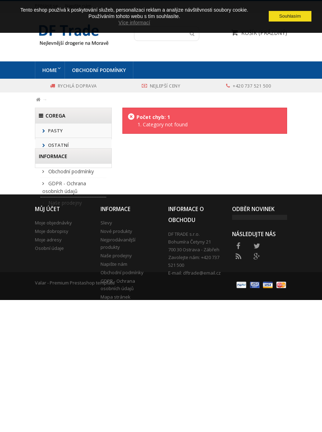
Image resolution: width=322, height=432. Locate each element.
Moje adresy (48, 331)
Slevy (106, 314)
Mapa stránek (115, 388)
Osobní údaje (49, 340)
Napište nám (114, 356)
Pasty (55, 130)
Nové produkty (116, 323)
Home (49, 70)
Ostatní (58, 145)
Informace (53, 191)
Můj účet (47, 301)
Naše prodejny (64, 241)
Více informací (134, 22)
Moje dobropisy (51, 323)
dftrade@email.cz (202, 364)
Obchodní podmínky (100, 70)
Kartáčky (59, 159)
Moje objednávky (53, 314)
